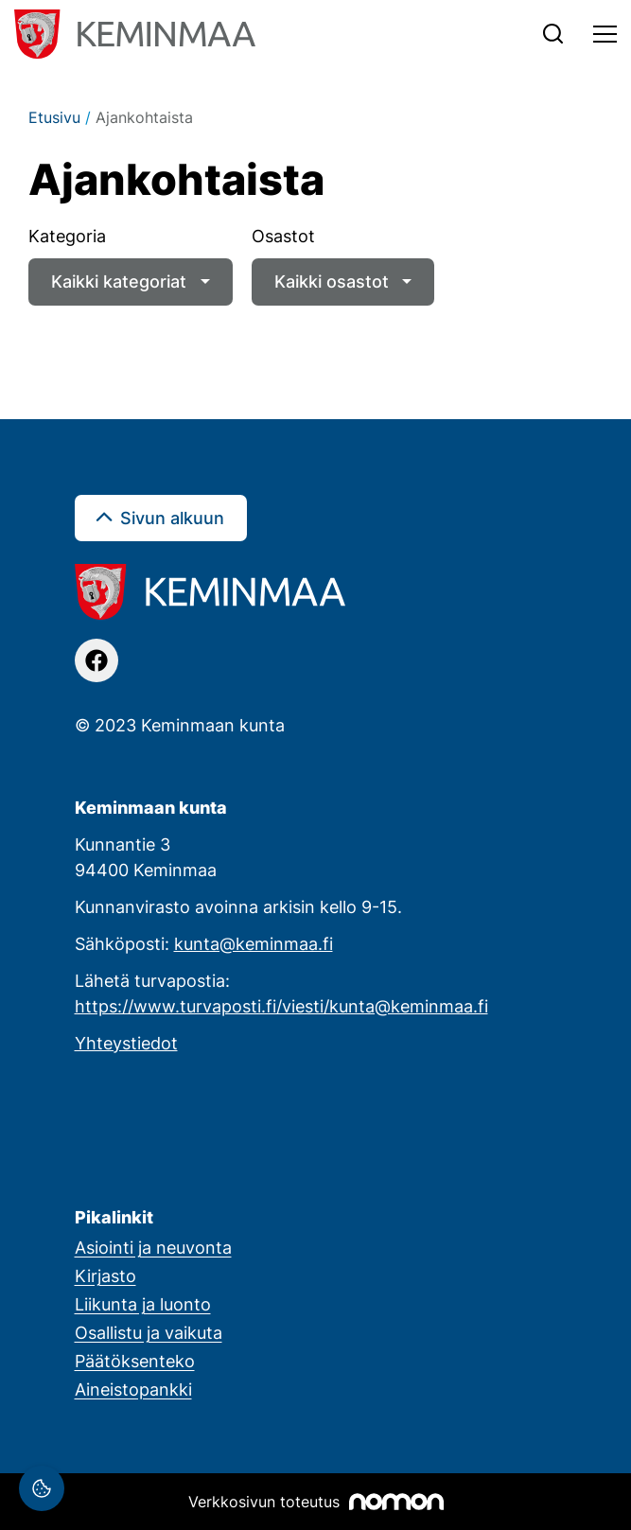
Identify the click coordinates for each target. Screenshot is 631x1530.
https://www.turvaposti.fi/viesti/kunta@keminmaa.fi (281, 1006)
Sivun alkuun (172, 517)
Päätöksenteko (135, 1360)
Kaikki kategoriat (118, 281)
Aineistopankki (133, 1389)
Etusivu (54, 117)
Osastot (283, 235)
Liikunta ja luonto (143, 1303)
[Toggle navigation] (605, 34)
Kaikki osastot (331, 281)
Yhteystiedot (126, 1042)
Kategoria (67, 235)
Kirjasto (105, 1275)
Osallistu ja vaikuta (148, 1332)
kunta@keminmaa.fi (253, 943)
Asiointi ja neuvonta (153, 1247)
